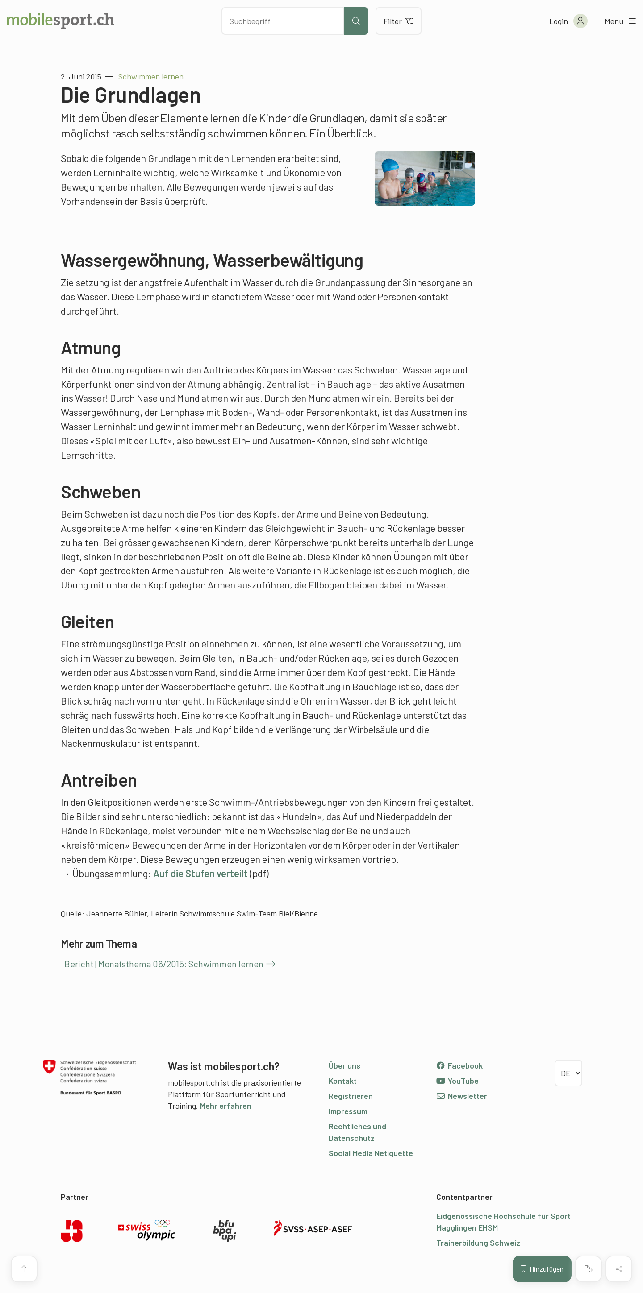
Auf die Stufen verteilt (200, 873)
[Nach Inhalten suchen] (282, 21)
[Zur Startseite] (60, 21)
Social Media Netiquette (371, 1153)
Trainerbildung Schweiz (478, 1242)
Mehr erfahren (225, 1106)
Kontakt (343, 1081)
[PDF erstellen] (588, 1269)
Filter (398, 21)
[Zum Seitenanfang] (24, 1269)
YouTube (457, 1081)
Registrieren (351, 1096)
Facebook (459, 1065)
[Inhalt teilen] (618, 1269)
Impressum (348, 1111)
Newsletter (461, 1096)
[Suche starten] (356, 21)
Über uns (344, 1065)
